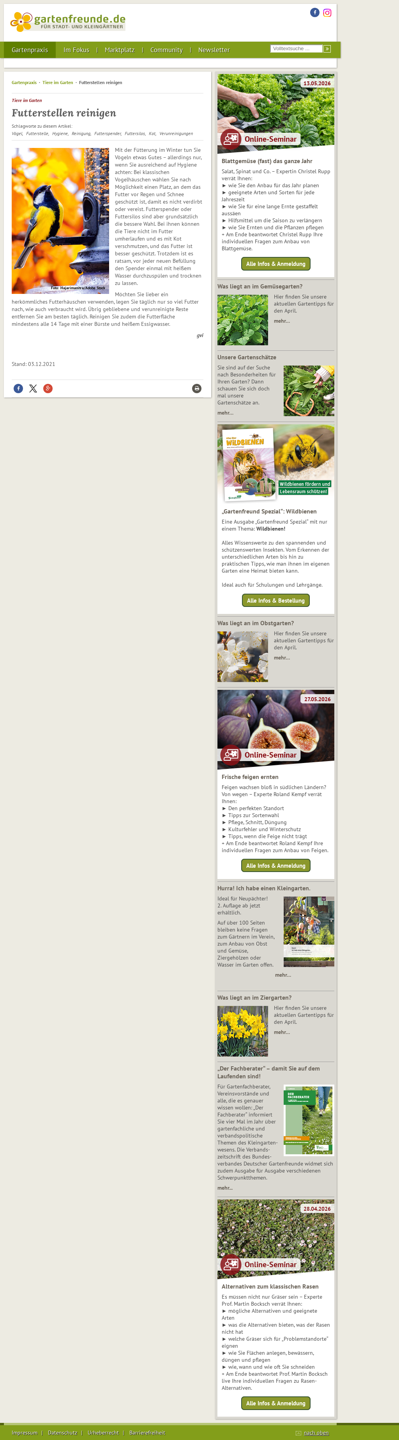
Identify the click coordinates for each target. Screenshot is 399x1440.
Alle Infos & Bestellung (276, 600)
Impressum (24, 1432)
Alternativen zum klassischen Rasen (270, 1286)
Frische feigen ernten (250, 777)
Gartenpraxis (30, 50)
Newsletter (214, 50)
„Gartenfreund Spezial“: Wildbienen (269, 511)
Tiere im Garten (57, 82)
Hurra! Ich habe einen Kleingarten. (264, 888)
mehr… (282, 320)
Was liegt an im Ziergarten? (254, 997)
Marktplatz (120, 50)
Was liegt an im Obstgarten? (255, 623)
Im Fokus (76, 50)
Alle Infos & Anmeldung (275, 263)
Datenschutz (62, 1432)
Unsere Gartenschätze (246, 357)
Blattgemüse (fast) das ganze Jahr (267, 161)
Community (166, 50)
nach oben (316, 1432)
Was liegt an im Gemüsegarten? (259, 286)
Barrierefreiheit (147, 1432)
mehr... (225, 1187)
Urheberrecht (103, 1432)
